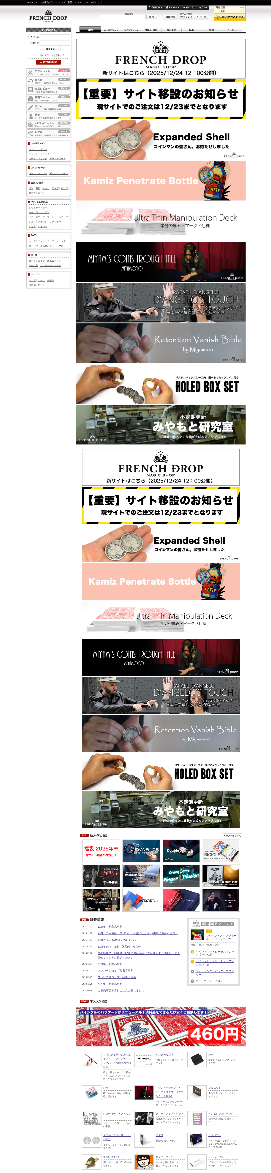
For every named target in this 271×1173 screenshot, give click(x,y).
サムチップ (62, 217)
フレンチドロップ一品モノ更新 (117, 977)
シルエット (214, 1087)
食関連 (32, 193)
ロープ (64, 188)
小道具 (32, 226)
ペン (31, 188)
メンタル (61, 241)
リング (55, 188)
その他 (50, 280)
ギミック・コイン (58, 173)
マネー (46, 188)
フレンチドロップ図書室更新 (115, 970)
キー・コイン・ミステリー (212, 981)
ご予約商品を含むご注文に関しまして (121, 990)
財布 (38, 188)
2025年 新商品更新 (110, 926)
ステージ (33, 246)
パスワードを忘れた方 (53, 55)
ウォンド (42, 226)
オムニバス (46, 246)
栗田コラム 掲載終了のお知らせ (117, 940)
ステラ (159, 1135)
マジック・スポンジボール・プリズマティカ (221, 937)
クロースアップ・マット (41, 217)
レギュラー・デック (39, 207)
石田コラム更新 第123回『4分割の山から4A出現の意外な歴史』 (138, 933)
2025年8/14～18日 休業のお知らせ (119, 946)
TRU (105, 1087)
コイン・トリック (38, 173)
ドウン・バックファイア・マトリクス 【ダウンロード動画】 (169, 1091)
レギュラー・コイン (39, 212)
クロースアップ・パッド (169, 1113)
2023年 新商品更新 (110, 984)
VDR (211, 1054)
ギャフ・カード (57, 158)
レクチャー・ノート (50, 265)
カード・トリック (38, 158)
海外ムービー (36, 285)
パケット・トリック (39, 154)
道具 (40, 193)
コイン (41, 241)
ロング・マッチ (164, 1157)
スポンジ (42, 221)
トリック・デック (38, 149)
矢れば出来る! (111, 1157)
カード (32, 241)
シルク (32, 221)
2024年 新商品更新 (110, 964)
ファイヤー (55, 221)
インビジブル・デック (221, 1113)
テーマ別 (58, 246)
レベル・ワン (216, 1157)
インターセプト (164, 1054)
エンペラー (214, 1135)
